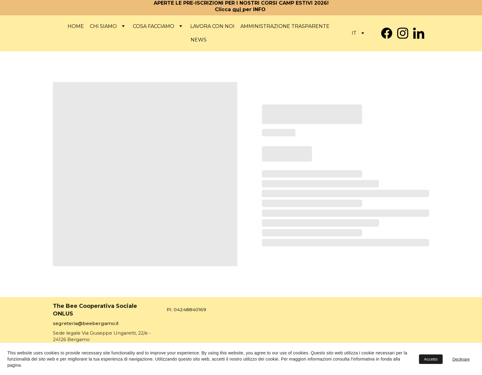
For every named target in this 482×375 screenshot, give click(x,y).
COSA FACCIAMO (153, 26)
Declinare (461, 359)
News (199, 40)
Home (76, 26)
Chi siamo (103, 26)
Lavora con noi (212, 26)
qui (237, 10)
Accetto (430, 359)
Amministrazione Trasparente (285, 26)
